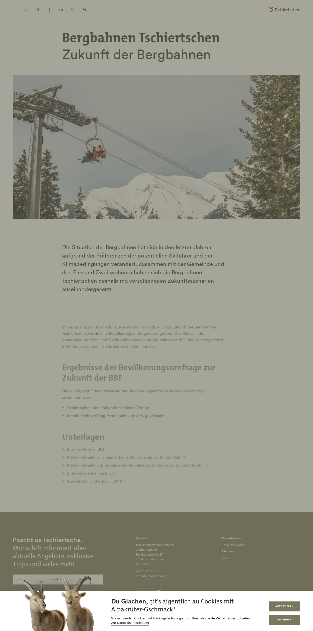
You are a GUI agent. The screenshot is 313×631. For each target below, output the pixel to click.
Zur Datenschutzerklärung (130, 623)
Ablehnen (284, 619)
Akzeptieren (284, 606)
